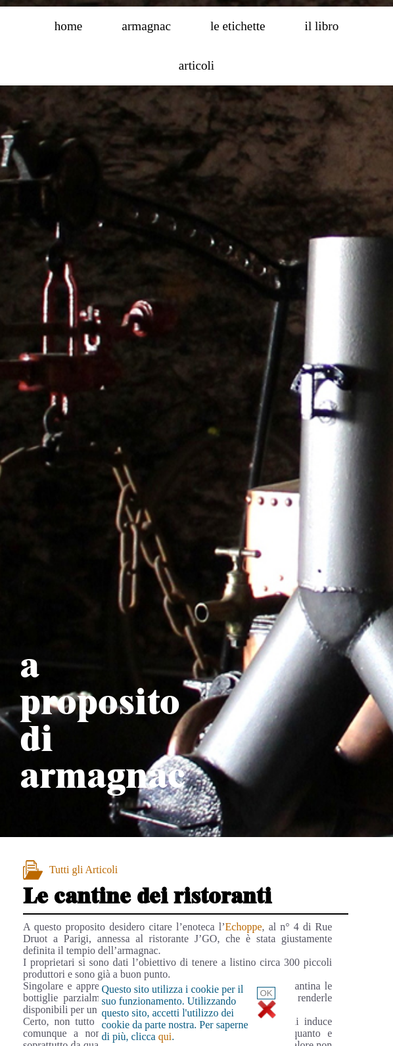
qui (165, 1036)
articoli (196, 65)
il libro (322, 26)
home (69, 26)
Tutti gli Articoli (83, 869)
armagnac (146, 26)
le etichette (238, 26)
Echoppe (243, 926)
